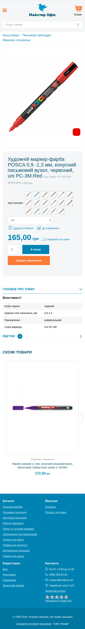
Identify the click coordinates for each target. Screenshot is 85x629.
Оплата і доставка (55, 512)
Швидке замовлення (29, 260)
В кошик (36, 249)
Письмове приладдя (37, 35)
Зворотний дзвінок (13, 585)
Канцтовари (11, 35)
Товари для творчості (15, 545)
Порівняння (9, 580)
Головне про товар (42, 289)
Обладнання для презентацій (20, 534)
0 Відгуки (27, 183)
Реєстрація (9, 574)
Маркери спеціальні (16, 40)
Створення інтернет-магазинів (33, 623)
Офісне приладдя (13, 523)
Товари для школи (13, 556)
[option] (42, 419)
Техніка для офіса (13, 539)
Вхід (5, 569)
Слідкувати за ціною (58, 239)
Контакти (50, 506)
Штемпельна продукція (16, 550)
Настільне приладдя (14, 517)
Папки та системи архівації (18, 528)
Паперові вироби (13, 506)
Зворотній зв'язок (55, 591)
